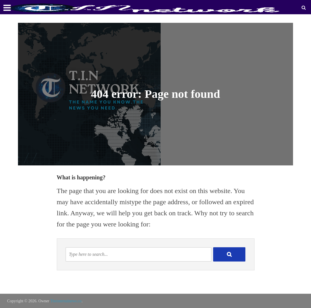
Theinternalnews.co (66, 301)
